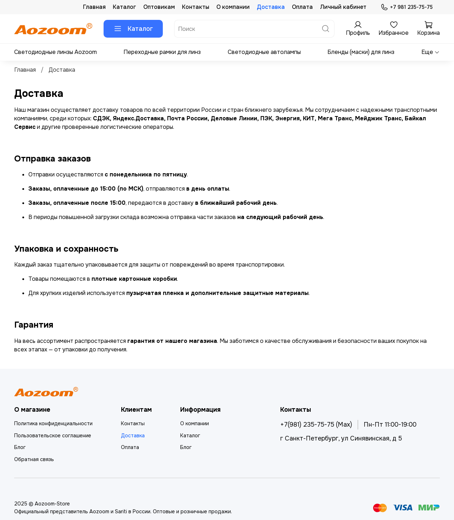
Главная (94, 7)
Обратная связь (34, 459)
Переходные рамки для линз (162, 52)
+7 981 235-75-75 (407, 7)
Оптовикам (159, 7)
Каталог (124, 7)
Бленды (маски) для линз (360, 52)
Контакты (195, 7)
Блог (20, 447)
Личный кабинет (343, 7)
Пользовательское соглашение (52, 435)
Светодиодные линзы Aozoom (55, 52)
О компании (233, 7)
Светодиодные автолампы (264, 52)
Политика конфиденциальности (53, 423)
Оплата (302, 7)
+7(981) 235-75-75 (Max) (316, 424)
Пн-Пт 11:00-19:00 (390, 424)
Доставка (271, 7)
